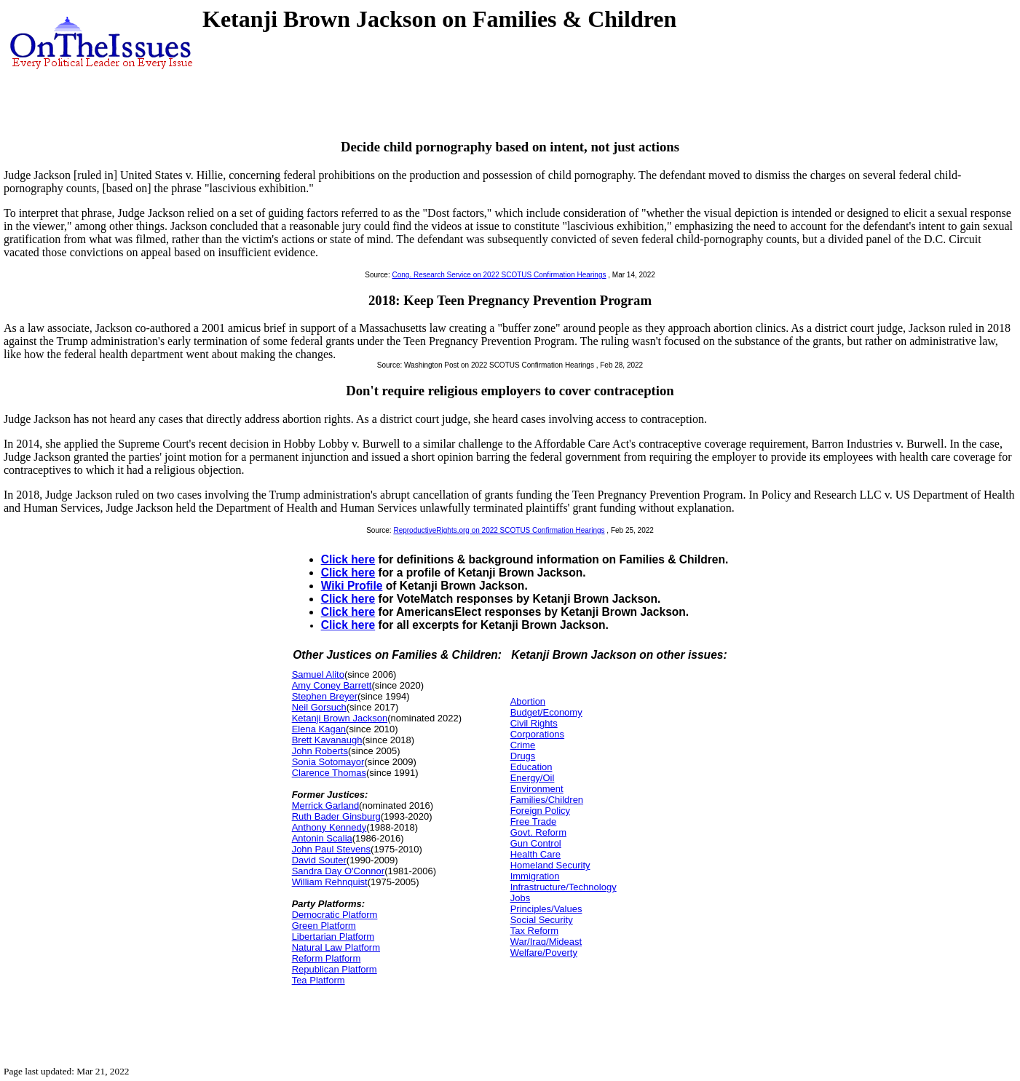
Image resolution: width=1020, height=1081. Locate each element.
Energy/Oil (532, 777)
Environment (537, 788)
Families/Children (546, 799)
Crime (523, 745)
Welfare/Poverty (543, 952)
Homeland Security (550, 865)
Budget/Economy (546, 712)
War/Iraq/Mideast (546, 941)
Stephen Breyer (324, 696)
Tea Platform (318, 980)
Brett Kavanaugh (327, 739)
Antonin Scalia (322, 838)
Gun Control (535, 843)
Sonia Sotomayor (328, 761)
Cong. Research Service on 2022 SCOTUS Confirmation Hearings (499, 275)
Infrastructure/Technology (563, 887)
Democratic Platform (335, 914)
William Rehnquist (330, 881)
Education (531, 766)
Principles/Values (546, 908)
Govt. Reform (538, 832)
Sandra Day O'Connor (338, 871)
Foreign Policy (540, 810)
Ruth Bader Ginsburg (336, 816)
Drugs (523, 756)
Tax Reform (534, 930)
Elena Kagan (319, 729)
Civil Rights (534, 723)
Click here (348, 559)
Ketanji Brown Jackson (340, 718)
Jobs (520, 897)
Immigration (535, 876)
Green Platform (324, 925)
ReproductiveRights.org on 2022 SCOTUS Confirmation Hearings (498, 530)
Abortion (527, 701)
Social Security (541, 919)
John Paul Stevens (331, 849)
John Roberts (320, 750)
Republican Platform (334, 969)
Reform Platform (326, 958)
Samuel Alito (318, 674)
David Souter (319, 860)
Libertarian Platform (333, 936)
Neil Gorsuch (319, 707)
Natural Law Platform (336, 947)
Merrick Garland (325, 805)
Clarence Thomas (329, 772)
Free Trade (533, 821)
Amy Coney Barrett (332, 685)
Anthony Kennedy (329, 827)
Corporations (537, 734)
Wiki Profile (352, 585)
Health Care (535, 854)
